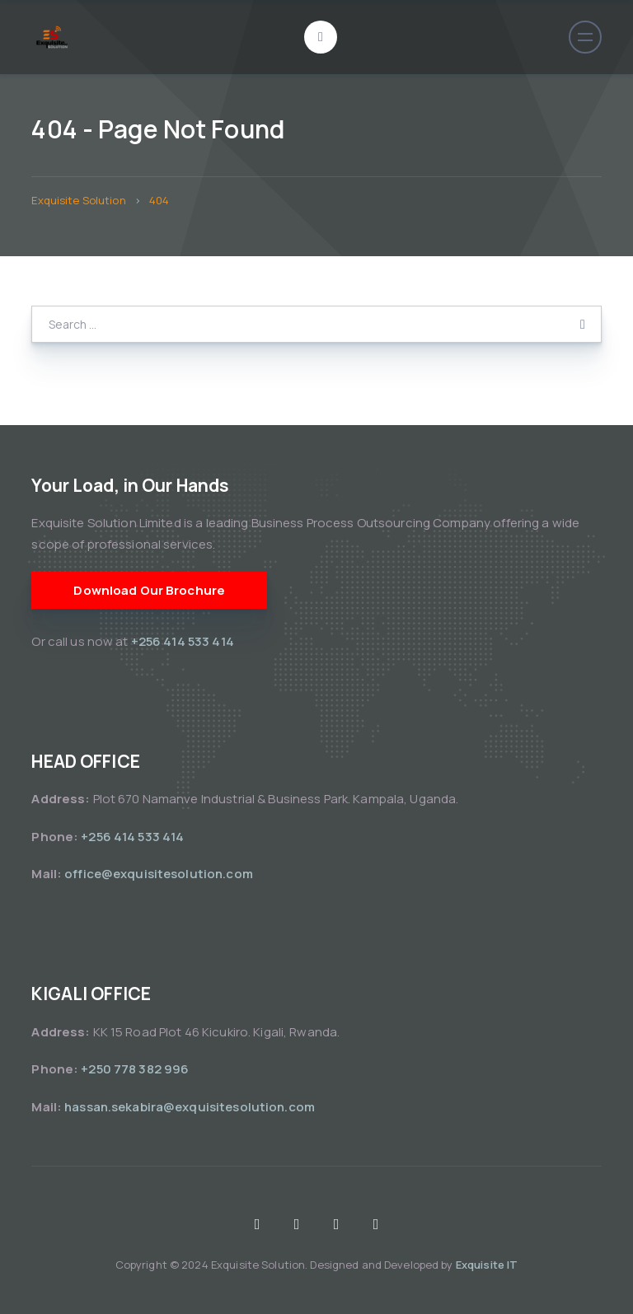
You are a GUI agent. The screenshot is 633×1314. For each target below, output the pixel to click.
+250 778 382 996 (135, 1069)
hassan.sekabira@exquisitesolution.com (189, 1106)
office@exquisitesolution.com (158, 873)
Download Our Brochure (149, 590)
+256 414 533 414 (184, 641)
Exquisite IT (487, 1264)
